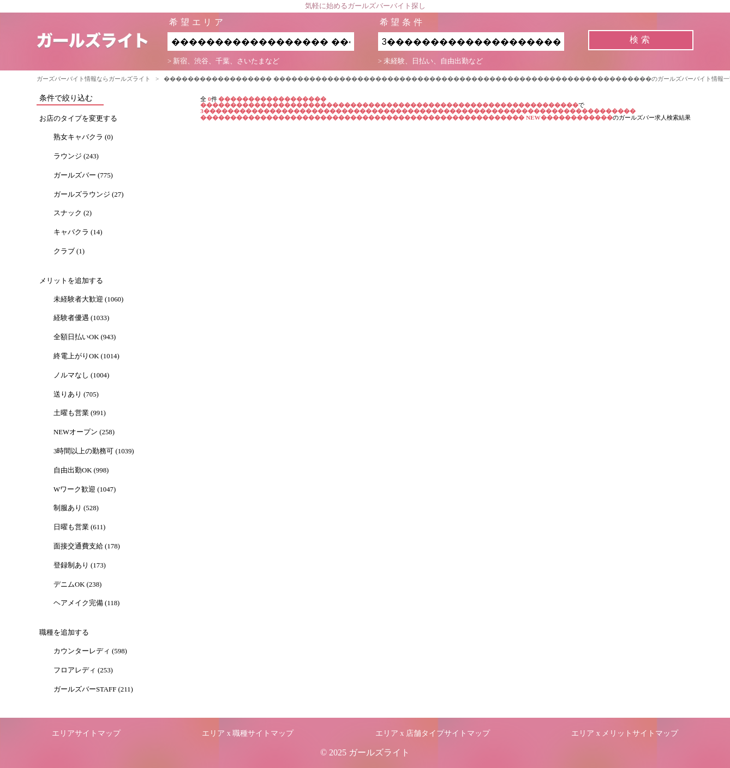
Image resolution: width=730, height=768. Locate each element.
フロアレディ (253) (83, 670)
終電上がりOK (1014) (86, 356)
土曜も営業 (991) (79, 413)
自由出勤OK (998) (81, 470)
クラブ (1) (69, 251)
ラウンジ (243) (76, 156)
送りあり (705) (76, 394)
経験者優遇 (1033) (81, 318)
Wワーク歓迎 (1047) (84, 489)
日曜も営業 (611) (79, 527)
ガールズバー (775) (83, 175)
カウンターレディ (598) (90, 651)
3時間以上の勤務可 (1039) (93, 451)
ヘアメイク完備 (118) (86, 603)
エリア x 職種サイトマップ (248, 733)
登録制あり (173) (79, 565)
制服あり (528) (76, 508)
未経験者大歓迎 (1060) (88, 299)
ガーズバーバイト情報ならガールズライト (94, 78)
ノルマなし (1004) (81, 375)
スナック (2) (72, 213)
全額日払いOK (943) (84, 337)
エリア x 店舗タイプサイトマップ (432, 733)
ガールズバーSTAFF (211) (93, 689)
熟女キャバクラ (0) (83, 137)
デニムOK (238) (77, 584)
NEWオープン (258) (84, 432)
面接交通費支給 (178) (86, 546)
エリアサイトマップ (86, 733)
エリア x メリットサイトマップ (624, 733)
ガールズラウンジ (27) (88, 194)
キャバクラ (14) (78, 232)
